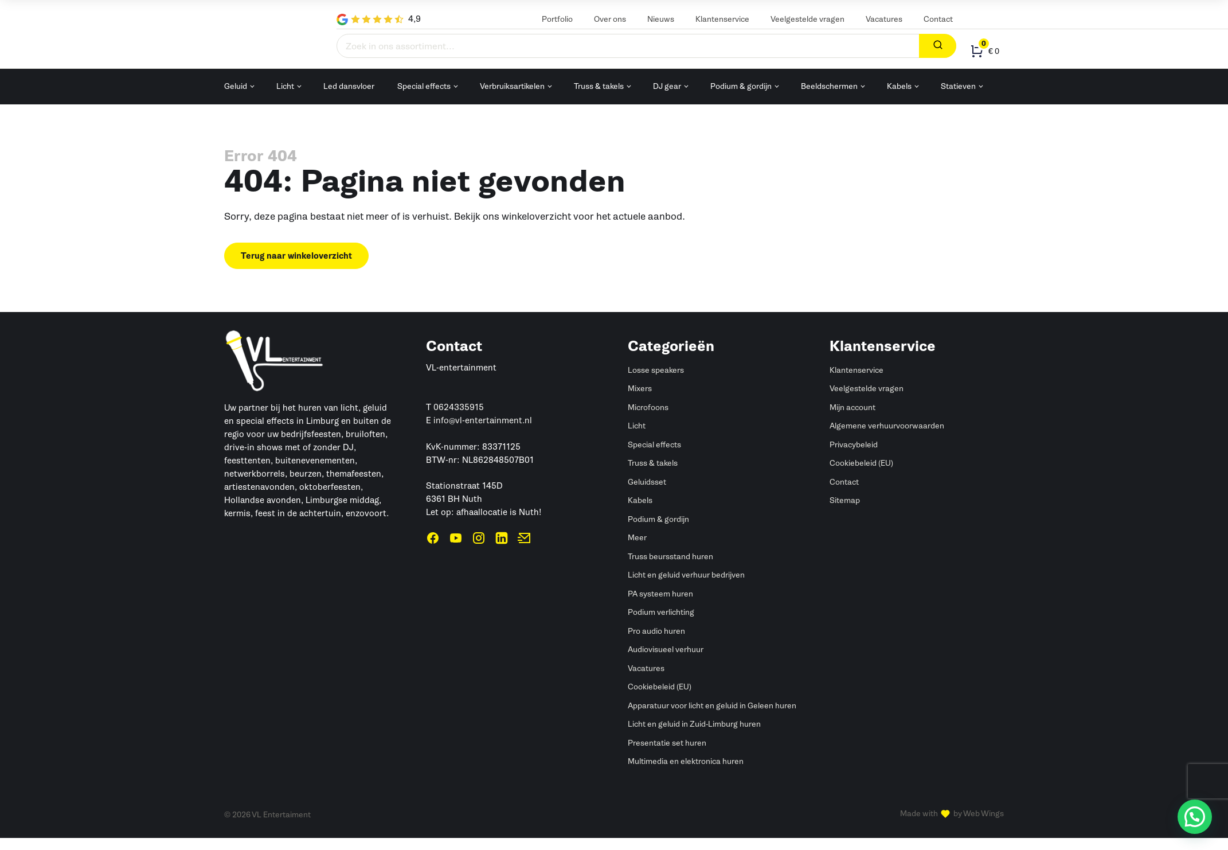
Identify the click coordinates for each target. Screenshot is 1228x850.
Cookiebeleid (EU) (659, 687)
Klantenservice (722, 19)
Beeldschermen (829, 86)
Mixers (640, 388)
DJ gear (667, 86)
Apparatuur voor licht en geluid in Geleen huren (712, 706)
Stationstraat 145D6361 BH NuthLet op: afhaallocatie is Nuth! (483, 499)
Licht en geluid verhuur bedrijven (686, 575)
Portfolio (557, 19)
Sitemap (845, 500)
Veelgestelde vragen (807, 19)
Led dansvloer (348, 86)
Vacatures (884, 19)
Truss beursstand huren (670, 557)
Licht (285, 86)
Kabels (899, 86)
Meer (637, 538)
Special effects (424, 86)
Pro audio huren (656, 631)
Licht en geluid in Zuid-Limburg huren (694, 724)
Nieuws (660, 19)
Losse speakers (656, 370)
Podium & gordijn (741, 86)
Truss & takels (599, 86)
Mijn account (852, 407)
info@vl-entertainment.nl (482, 420)
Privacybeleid (854, 445)
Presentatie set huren (667, 743)
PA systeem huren (660, 594)
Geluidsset (647, 482)
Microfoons (648, 407)
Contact (938, 19)
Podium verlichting (661, 612)
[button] (1195, 817)
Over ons (610, 19)
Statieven (958, 86)
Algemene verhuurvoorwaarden (887, 426)
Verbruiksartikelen (512, 86)
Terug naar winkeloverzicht (296, 256)
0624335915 (458, 407)
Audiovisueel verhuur (665, 649)
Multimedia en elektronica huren (686, 761)
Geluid (235, 86)
